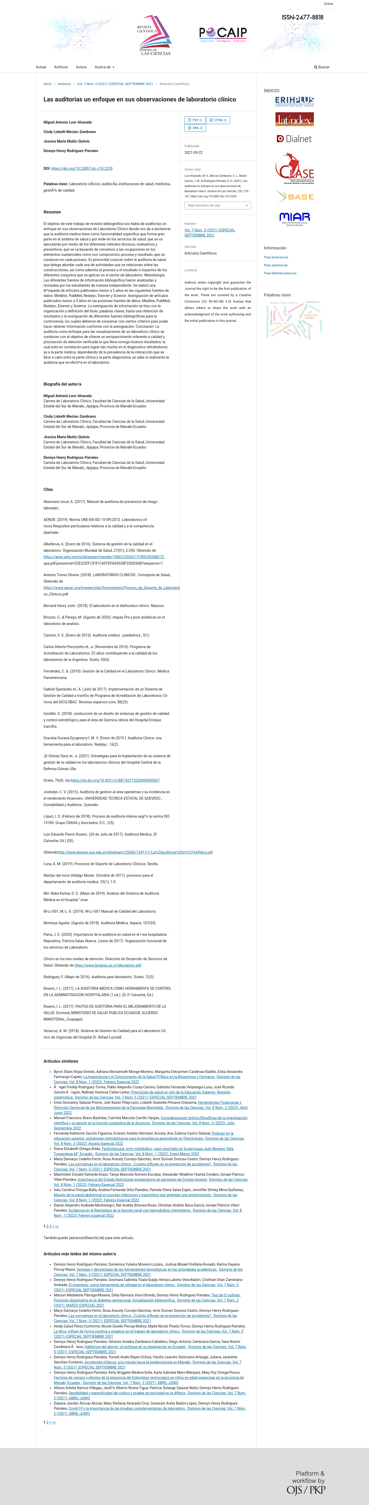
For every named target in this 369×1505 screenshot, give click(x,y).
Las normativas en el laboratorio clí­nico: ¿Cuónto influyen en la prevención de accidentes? (140, 1164)
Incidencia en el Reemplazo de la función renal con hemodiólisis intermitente (129, 1210)
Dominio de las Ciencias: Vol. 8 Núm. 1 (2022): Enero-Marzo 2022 (147, 1154)
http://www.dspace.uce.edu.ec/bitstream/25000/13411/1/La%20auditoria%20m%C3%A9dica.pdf (135, 852)
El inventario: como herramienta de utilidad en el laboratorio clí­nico (122, 1285)
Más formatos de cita (204, 205)
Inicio (48, 84)
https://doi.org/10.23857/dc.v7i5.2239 (81, 168)
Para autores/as (276, 265)
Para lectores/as (276, 257)
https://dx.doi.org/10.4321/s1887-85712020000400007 (115, 780)
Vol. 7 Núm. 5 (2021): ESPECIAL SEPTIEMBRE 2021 (115, 84)
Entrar (328, 4)
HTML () (220, 120)
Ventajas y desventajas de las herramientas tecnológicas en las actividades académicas (147, 1269)
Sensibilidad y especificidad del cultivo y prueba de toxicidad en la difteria (127, 1393)
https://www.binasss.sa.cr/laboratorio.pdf (108, 965)
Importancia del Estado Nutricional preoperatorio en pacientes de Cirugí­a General (143, 1179)
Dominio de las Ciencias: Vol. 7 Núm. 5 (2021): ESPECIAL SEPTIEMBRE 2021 (136, 1097)
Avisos (81, 67)
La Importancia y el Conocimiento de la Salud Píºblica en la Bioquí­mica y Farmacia (149, 1077)
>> (57, 1226)
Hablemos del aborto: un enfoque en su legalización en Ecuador (135, 1347)
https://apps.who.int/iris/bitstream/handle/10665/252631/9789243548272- (104, 557)
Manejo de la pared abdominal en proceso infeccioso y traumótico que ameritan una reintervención (133, 1195)
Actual (41, 67)
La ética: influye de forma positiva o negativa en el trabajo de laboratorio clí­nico (117, 1331)
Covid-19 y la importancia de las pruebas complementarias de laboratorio (127, 1408)
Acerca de (103, 67)
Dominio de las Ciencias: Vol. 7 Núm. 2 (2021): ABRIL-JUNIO (131, 1383)
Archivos (61, 67)
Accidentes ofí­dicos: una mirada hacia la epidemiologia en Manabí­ (138, 1362)
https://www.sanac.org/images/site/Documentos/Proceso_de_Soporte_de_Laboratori (112, 588)
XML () (197, 128)
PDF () (197, 120)
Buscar (322, 67)
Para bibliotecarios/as (280, 273)
